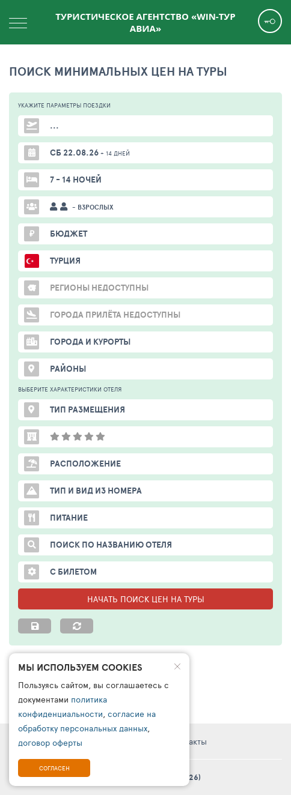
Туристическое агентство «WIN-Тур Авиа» (145, 22)
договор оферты (50, 742)
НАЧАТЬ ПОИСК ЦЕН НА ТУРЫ (145, 599)
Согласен (54, 768)
